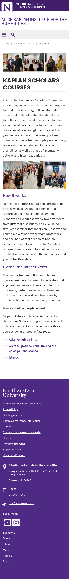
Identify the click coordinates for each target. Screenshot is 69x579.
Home (6, 44)
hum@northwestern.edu (21, 503)
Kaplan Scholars (24, 44)
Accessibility (10, 409)
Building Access (12, 415)
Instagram (16, 522)
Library (7, 544)
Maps (6, 550)
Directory (8, 538)
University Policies (14, 455)
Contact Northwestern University (22, 432)
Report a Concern (13, 449)
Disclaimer (9, 438)
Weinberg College (42, 5)
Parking (7, 556)
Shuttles (8, 561)
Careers (7, 426)
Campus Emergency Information (22, 421)
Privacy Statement (14, 444)
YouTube (7, 522)
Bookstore (9, 533)
